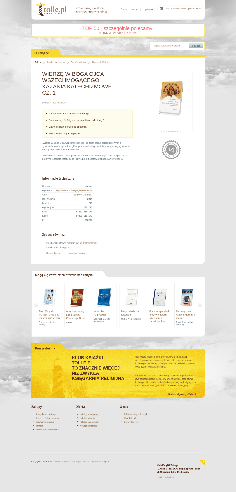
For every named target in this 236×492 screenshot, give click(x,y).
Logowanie (148, 9)
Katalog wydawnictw (89, 422)
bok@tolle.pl (168, 477)
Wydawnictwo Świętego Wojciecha (74, 190)
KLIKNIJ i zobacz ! (118, 33)
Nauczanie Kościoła (101, 62)
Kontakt (134, 9)
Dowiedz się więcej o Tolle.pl (183, 394)
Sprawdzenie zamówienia (47, 430)
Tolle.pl (38, 62)
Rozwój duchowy (78, 62)
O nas (124, 9)
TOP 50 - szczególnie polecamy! (118, 28)
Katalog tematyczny (56, 62)
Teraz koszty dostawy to (183, 8)
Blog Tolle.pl (130, 418)
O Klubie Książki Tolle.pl (135, 414)
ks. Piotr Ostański (57, 102)
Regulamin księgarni (45, 422)
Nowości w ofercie (88, 426)
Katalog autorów (87, 418)
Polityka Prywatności (63, 461)
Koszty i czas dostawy (46, 414)
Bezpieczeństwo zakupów (47, 418)
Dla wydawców (131, 422)
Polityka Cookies (81, 461)
